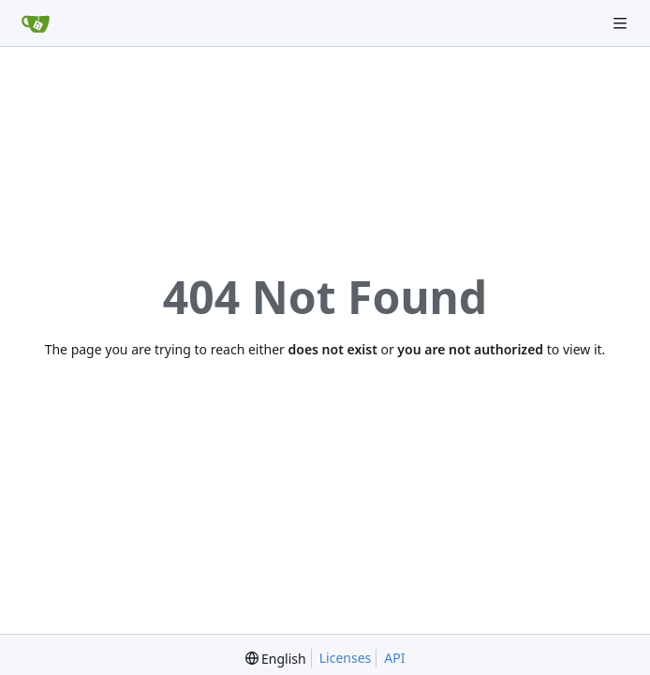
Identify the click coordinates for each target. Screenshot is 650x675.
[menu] (275, 659)
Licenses (345, 658)
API (394, 658)
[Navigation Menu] (622, 23)
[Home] (35, 23)
